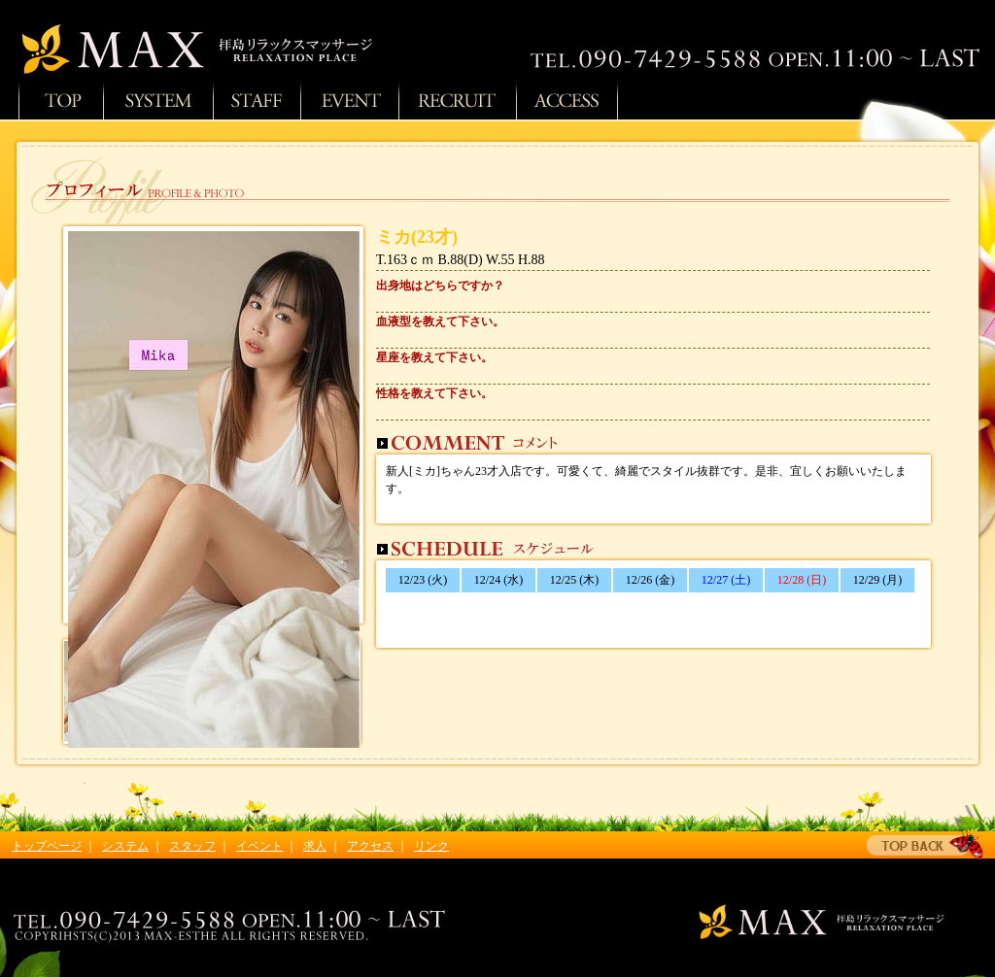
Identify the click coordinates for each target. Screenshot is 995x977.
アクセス (566, 100)
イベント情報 (349, 100)
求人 (314, 846)
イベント (259, 846)
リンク (431, 846)
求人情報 (457, 100)
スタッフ (256, 100)
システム (158, 100)
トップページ (60, 100)
